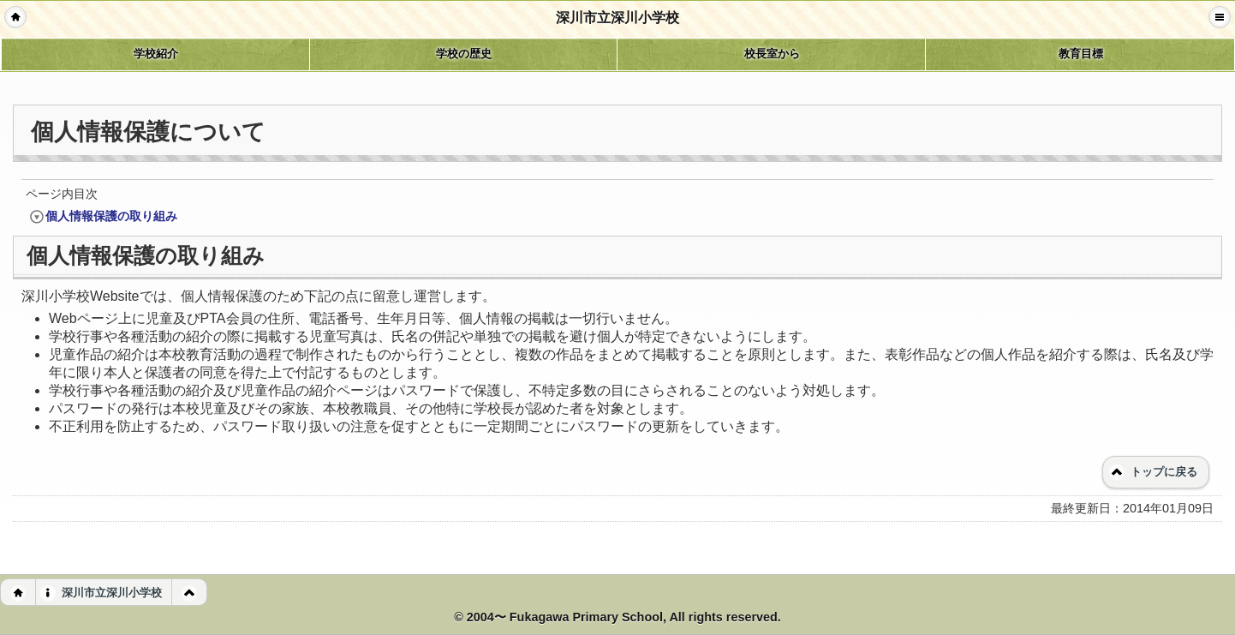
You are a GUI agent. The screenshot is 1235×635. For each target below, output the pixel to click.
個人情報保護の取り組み (103, 216)
